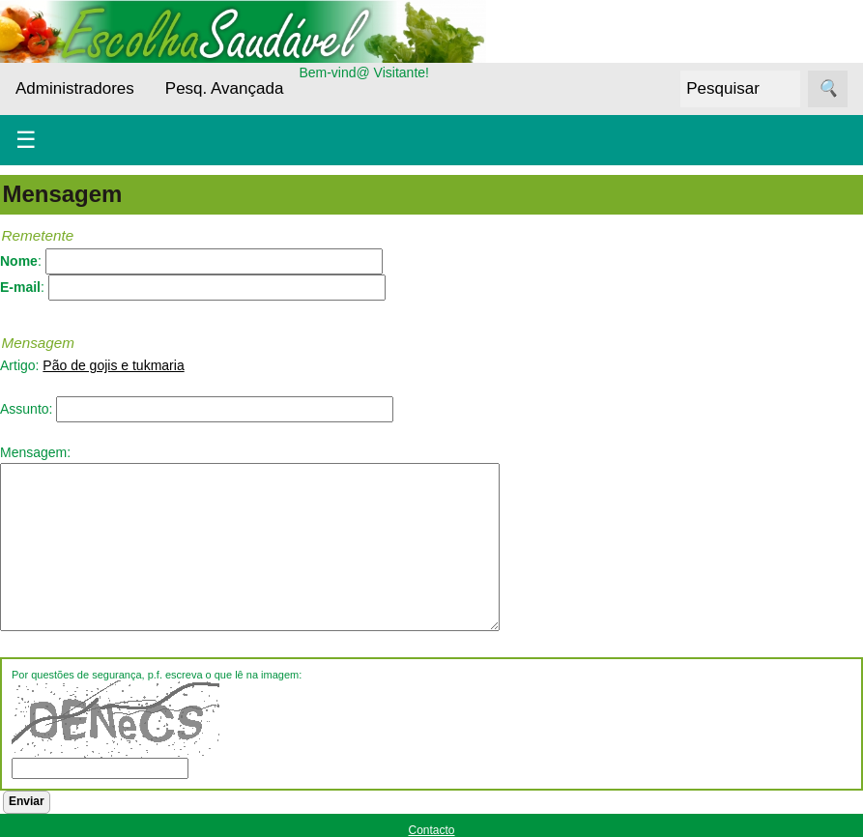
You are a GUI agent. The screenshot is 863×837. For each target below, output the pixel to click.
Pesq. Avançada (224, 88)
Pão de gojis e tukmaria (113, 365)
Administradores (74, 88)
